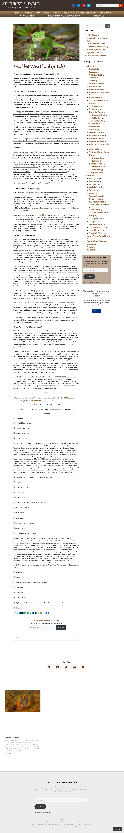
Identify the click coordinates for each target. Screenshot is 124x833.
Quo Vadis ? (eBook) (12, 737)
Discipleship (93, 72)
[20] (22, 320)
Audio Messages (42, 13)
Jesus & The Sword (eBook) (96, 44)
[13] (43, 215)
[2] (14, 428)
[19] (73, 313)
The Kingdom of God (95, 106)
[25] (53, 372)
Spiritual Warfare (94, 97)
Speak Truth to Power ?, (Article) (97, 47)
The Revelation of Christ (97, 115)
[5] (63, 158)
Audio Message (37, 401)
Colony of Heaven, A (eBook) (96, 55)
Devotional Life (94, 69)
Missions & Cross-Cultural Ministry (98, 236)
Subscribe (61, 627)
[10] (14, 497)
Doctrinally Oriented (95, 75)
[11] (14, 502)
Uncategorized (91, 250)
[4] (26, 155)
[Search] (121, 5)
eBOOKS (18, 13)
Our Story (104, 13)
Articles (28, 13)
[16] (48, 298)
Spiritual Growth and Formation (99, 92)
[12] (38, 188)
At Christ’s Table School (85, 13)
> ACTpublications (93, 35)
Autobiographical (94, 178)
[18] (38, 313)
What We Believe (27, 16)
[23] (44, 354)
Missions (92, 81)
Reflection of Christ (95, 86)
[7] (14, 482)
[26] (20, 388)
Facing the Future (61, 398)
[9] (14, 492)
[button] (96, 311)
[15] (14, 523)
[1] (14, 423)
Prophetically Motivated (96, 84)
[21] (20, 347)
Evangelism (92, 78)
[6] (14, 477)
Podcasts (56, 13)
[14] (19, 250)
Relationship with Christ (96, 89)
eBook (26, 401)
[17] (14, 533)
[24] (60, 354)
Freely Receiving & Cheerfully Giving (64, 16)
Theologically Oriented (96, 121)
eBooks (89, 175)
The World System (95, 118)
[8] (14, 487)
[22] (28, 354)
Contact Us (99, 16)
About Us (68, 13)
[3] (36, 152)
